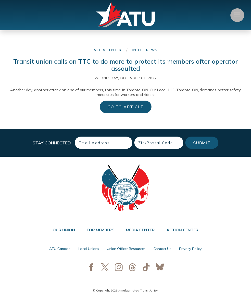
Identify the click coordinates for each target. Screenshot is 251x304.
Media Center (107, 50)
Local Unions (88, 248)
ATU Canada (60, 248)
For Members (100, 229)
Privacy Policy (190, 248)
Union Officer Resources (126, 248)
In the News (144, 50)
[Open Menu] (237, 15)
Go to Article (126, 106)
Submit (202, 142)
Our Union (64, 229)
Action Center (182, 229)
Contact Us (162, 248)
